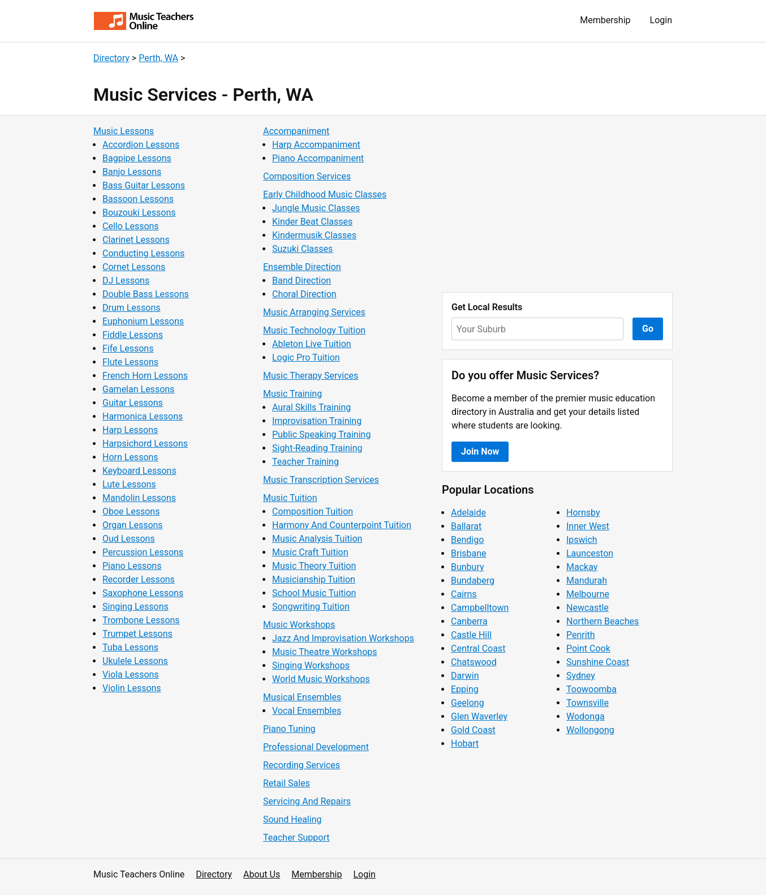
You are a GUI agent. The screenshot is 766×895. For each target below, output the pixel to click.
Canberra (469, 621)
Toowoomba (591, 689)
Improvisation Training (317, 421)
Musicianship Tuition (313, 579)
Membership (605, 20)
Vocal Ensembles (306, 710)
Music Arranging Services (314, 312)
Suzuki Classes (302, 248)
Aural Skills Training (311, 407)
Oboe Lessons (131, 511)
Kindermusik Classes (314, 235)
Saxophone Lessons (142, 593)
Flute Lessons (130, 362)
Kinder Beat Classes (312, 221)
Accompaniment (296, 131)
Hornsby (583, 512)
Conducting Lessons (143, 253)
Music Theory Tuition (314, 565)
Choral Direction (304, 294)
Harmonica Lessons (142, 416)
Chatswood (474, 662)
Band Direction (301, 280)
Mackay (581, 567)
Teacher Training (305, 461)
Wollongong (590, 730)
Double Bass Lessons (145, 294)
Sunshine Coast (597, 662)
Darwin (465, 675)
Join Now (480, 451)
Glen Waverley (479, 716)
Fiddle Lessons (132, 334)
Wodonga (585, 716)
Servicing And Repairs (307, 801)
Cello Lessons (130, 226)
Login (661, 20)
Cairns (464, 594)
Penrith (580, 635)
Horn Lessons (130, 457)
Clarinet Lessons (136, 239)
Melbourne (587, 594)
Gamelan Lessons (138, 389)
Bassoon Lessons (138, 199)
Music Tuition (290, 498)
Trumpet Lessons (137, 633)
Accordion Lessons (140, 144)
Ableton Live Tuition (311, 344)
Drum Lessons (131, 307)
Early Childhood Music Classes (324, 194)
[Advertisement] (557, 204)
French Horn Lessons (145, 375)
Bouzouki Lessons (138, 212)
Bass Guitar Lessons (143, 185)
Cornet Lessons (133, 267)
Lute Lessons (129, 484)
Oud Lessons (128, 538)
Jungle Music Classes (316, 208)
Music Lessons (123, 131)
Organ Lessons (132, 525)
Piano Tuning (289, 728)
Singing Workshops (311, 665)
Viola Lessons (130, 674)
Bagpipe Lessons (136, 158)
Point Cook (588, 648)
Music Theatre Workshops (324, 651)
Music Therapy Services (310, 375)
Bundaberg (472, 580)
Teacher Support (296, 837)
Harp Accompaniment (316, 144)
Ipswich (581, 539)
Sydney (580, 675)
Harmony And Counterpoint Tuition (341, 525)
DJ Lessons (125, 280)
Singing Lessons (135, 606)
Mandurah (586, 580)
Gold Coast (473, 730)
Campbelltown (480, 607)
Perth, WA (158, 58)
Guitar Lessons (132, 402)
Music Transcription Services (321, 479)
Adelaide (468, 512)
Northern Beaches (602, 621)
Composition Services (307, 176)
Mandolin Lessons (139, 498)
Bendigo (467, 539)
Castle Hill (471, 635)
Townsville (587, 702)
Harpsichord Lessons (145, 443)
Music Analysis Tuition (317, 538)
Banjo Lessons (131, 171)
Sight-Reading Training (317, 448)
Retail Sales (286, 783)
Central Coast (478, 648)
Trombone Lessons (141, 620)
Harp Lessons (130, 430)
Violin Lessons (131, 688)
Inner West (587, 526)
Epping (465, 689)
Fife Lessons (127, 348)
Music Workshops (299, 624)
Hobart (465, 743)
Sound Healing (292, 819)
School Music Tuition (314, 593)
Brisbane (469, 553)
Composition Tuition (312, 511)
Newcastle (587, 607)
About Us (261, 874)
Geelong (467, 702)
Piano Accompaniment (318, 158)
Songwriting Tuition (311, 606)
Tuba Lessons (130, 647)
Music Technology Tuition (314, 330)
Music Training (292, 393)
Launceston (589, 553)
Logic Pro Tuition (306, 357)
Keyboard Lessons (139, 470)
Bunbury (467, 567)
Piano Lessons (131, 565)
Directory (111, 58)
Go (647, 328)
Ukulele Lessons (135, 661)
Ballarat (466, 526)
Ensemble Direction (302, 267)
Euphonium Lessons (143, 321)
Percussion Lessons (142, 552)
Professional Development (316, 747)
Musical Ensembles (302, 697)
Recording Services (301, 765)
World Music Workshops (321, 679)
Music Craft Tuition (310, 552)
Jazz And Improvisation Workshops (343, 638)
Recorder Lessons (138, 579)
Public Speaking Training (321, 434)
